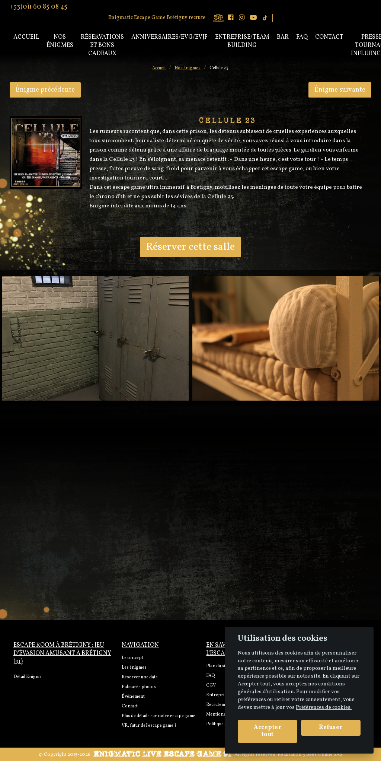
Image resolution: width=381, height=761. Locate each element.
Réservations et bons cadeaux (102, 45)
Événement (133, 697)
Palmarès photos (139, 687)
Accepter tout (267, 731)
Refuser (331, 727)
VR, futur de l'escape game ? (149, 726)
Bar (283, 37)
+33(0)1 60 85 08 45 (38, 6)
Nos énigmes (60, 41)
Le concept (132, 658)
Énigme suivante (339, 90)
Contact (329, 37)
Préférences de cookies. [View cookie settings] (324, 707)
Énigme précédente (45, 90)
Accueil (26, 37)
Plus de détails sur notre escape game (158, 716)
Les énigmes (134, 668)
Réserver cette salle (190, 247)
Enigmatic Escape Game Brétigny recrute (156, 17)
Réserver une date (140, 677)
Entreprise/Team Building (242, 41)
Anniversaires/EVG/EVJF (169, 37)
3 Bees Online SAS (322, 754)
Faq (302, 37)
